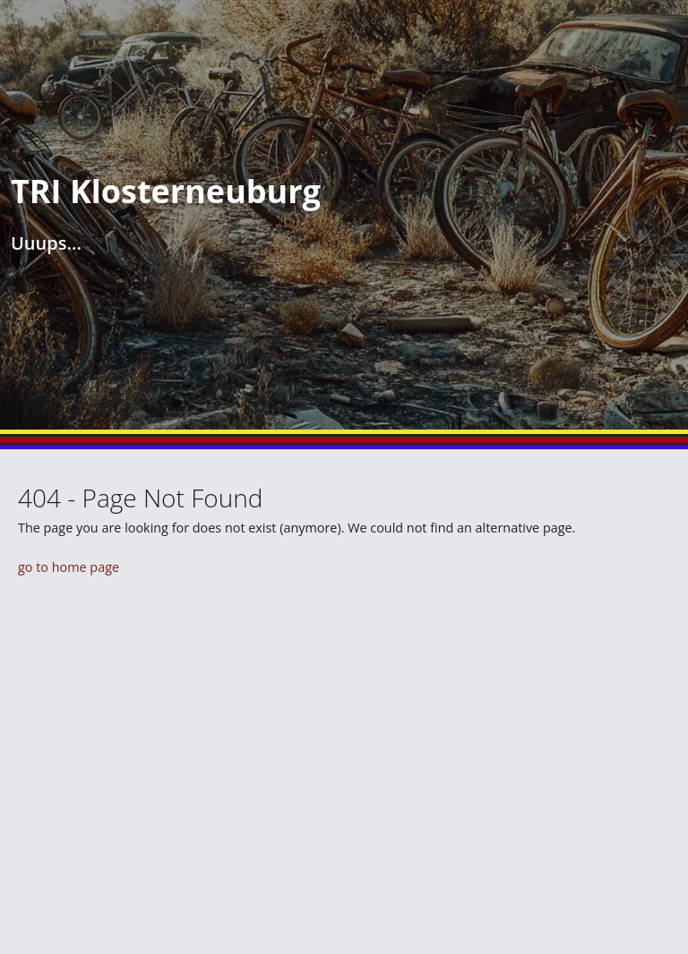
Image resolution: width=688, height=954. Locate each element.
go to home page (68, 566)
